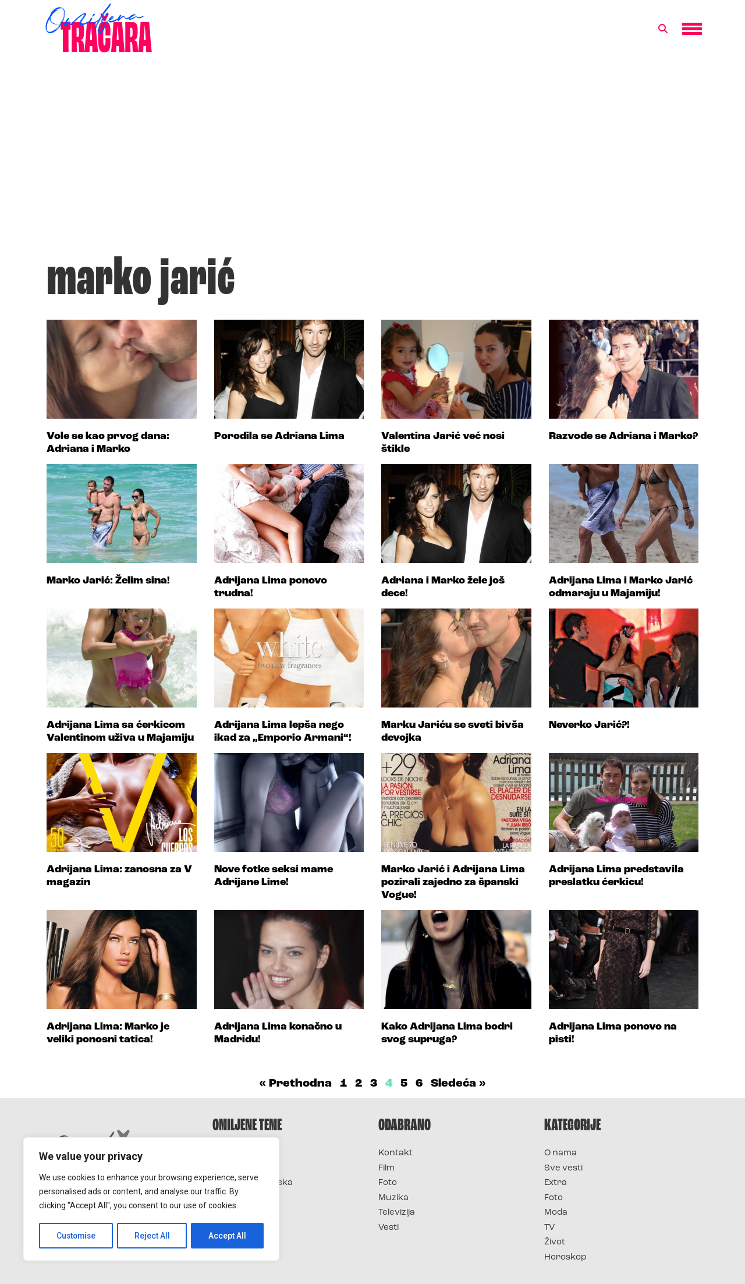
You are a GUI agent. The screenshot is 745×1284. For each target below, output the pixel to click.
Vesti (388, 1227)
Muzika (393, 1198)
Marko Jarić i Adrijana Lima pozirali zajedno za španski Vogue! (453, 882)
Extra (555, 1183)
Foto (387, 1183)
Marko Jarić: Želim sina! (108, 580)
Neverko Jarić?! (589, 725)
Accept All (228, 1235)
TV (549, 1227)
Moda (555, 1212)
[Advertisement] (372, 159)
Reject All (153, 1235)
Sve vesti (563, 1168)
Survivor (231, 1153)
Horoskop (565, 1257)
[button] (663, 29)
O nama (560, 1153)
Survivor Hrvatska (252, 1183)
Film (386, 1168)
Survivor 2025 (243, 1168)
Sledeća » (458, 1084)
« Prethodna (295, 1084)
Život (554, 1242)
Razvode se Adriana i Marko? (623, 436)
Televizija (396, 1212)
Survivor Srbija (245, 1198)
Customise (76, 1235)
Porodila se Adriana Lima (279, 436)
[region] (151, 1199)
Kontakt (395, 1153)
